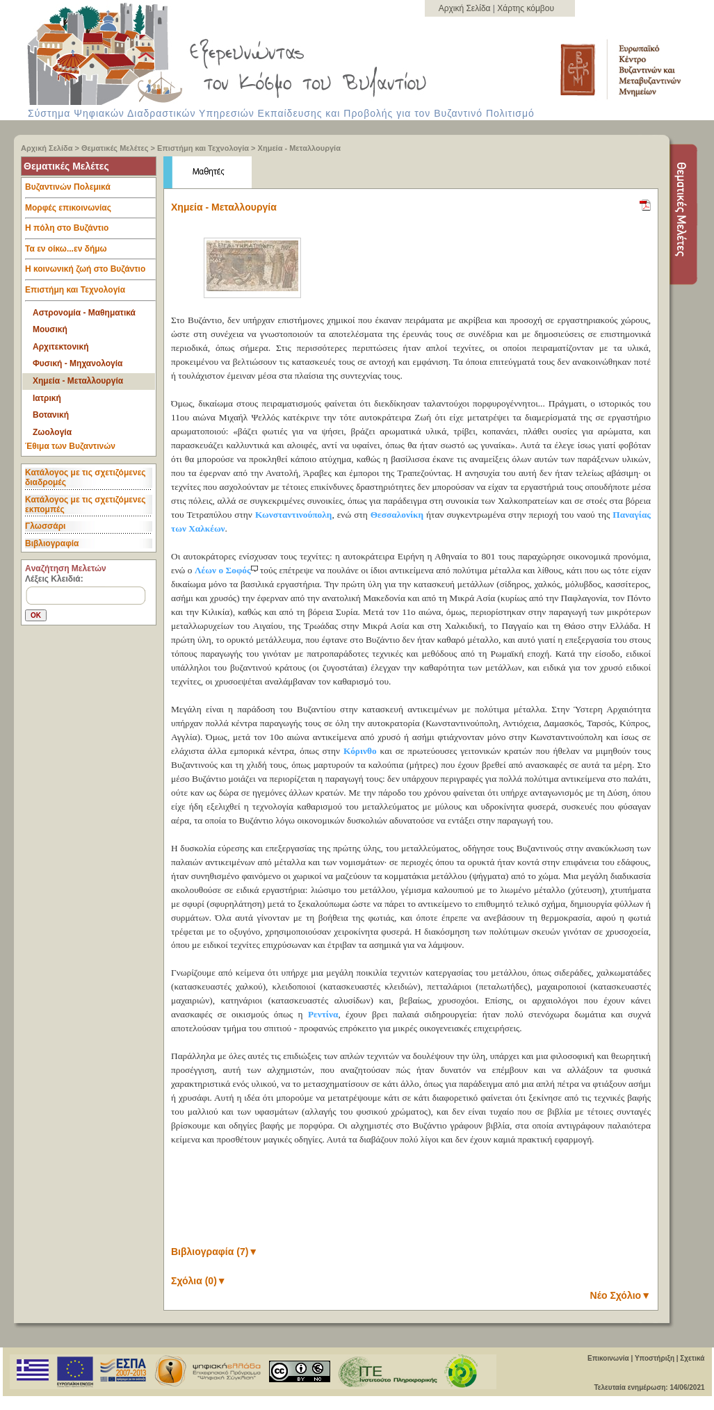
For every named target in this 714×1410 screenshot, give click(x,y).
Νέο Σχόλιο (620, 1295)
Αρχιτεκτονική (60, 347)
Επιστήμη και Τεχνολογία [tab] (90, 293)
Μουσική (50, 329)
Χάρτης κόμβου (525, 8)
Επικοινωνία (608, 1358)
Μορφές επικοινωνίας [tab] (90, 211)
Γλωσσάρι (45, 526)
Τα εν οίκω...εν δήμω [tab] (90, 252)
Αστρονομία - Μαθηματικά (84, 313)
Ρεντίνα (323, 1014)
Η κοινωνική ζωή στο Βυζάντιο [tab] (90, 272)
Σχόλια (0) (199, 1280)
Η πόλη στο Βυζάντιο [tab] (90, 231)
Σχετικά (692, 1358)
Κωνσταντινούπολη (293, 514)
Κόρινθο (360, 751)
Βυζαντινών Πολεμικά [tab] (90, 190)
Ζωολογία (52, 432)
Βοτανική (51, 415)
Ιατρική (47, 398)
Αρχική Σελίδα (466, 8)
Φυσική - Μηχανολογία (78, 363)
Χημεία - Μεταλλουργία (299, 148)
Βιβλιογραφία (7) (214, 1251)
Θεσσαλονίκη (397, 514)
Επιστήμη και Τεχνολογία (203, 148)
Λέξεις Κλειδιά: (54, 579)
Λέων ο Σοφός (227, 570)
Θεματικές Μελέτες (114, 148)
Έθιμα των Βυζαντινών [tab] (70, 446)
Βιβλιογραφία (52, 543)
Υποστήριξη (654, 1358)
